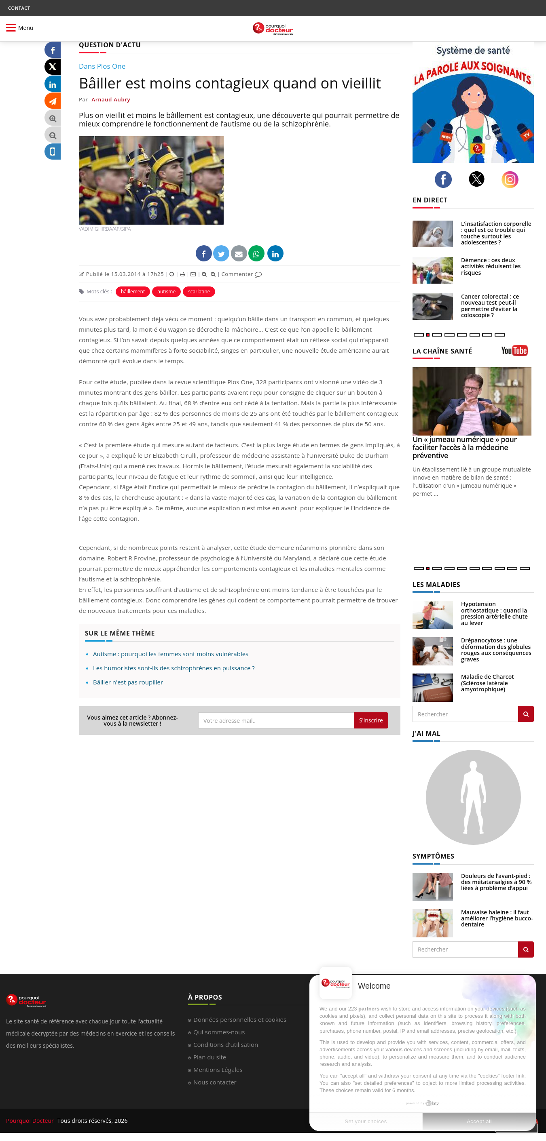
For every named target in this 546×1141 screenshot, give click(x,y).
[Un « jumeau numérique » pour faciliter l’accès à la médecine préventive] (473, 401)
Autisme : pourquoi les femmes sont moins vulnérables (170, 654)
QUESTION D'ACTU (110, 44)
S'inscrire (371, 720)
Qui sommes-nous (219, 1032)
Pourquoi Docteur (30, 1120)
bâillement (133, 291)
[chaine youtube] (518, 353)
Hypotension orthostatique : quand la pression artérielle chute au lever (494, 613)
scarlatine (199, 291)
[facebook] (445, 179)
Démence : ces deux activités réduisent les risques (491, 266)
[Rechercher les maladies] (526, 714)
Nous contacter (215, 1082)
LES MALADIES (436, 584)
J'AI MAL (426, 733)
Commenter (241, 274)
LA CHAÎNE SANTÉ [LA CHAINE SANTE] (442, 351)
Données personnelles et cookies (239, 1019)
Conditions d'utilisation (225, 1044)
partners (368, 1009)
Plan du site (209, 1057)
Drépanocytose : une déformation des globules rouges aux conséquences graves (496, 649)
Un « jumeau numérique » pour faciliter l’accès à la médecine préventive (465, 447)
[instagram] (512, 179)
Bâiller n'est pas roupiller (128, 682)
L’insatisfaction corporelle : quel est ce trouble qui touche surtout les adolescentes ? (496, 233)
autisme (166, 291)
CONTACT (19, 8)
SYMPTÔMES (433, 856)
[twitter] (479, 179)
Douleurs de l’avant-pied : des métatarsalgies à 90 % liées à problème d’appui (496, 882)
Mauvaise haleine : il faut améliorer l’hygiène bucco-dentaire (497, 918)
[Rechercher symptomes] (526, 949)
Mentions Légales (218, 1069)
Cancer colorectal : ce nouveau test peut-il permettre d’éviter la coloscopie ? (490, 306)
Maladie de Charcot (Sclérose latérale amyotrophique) (487, 683)
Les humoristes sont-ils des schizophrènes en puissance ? (174, 668)
